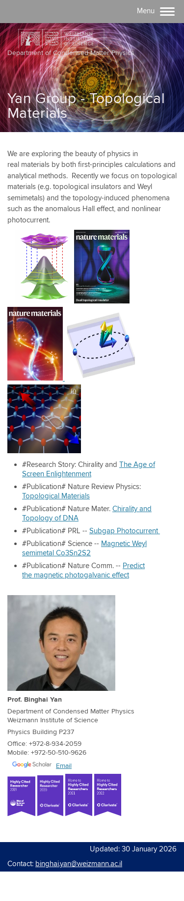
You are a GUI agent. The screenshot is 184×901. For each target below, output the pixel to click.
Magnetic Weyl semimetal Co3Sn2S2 (84, 548)
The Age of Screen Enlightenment (88, 469)
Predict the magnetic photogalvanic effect (83, 570)
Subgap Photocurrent (124, 531)
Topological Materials (56, 496)
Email (64, 766)
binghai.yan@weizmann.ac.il (78, 864)
